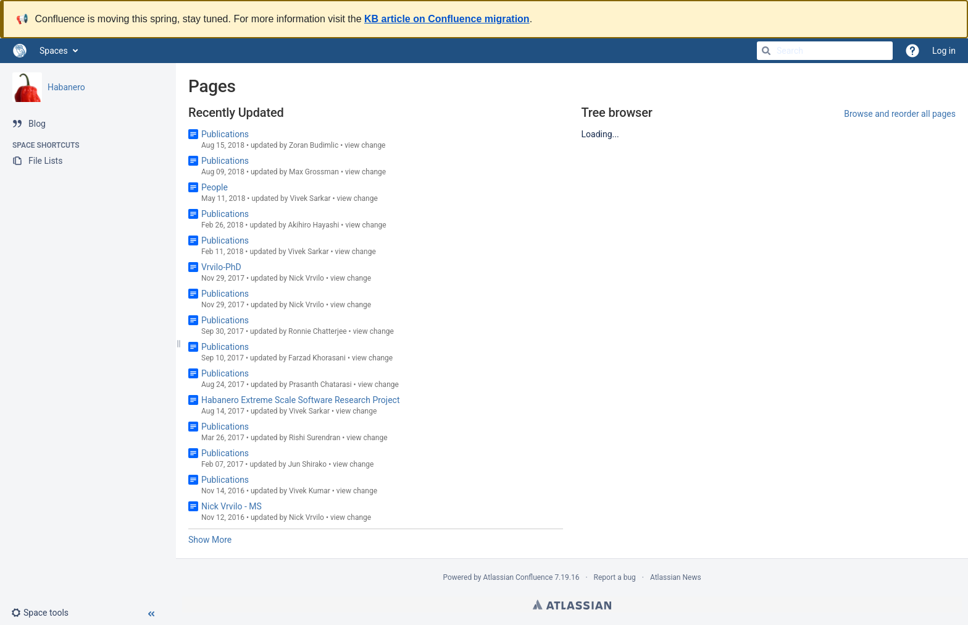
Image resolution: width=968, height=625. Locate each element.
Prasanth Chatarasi (320, 384)
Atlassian (572, 605)
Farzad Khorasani (317, 358)
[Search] (766, 51)
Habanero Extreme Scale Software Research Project (300, 400)
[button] (44, 612)
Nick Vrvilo (306, 278)
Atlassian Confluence (518, 577)
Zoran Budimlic (313, 145)
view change (364, 145)
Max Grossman (314, 172)
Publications (225, 134)
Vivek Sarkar (310, 198)
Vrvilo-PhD (221, 267)
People (214, 187)
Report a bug (615, 577)
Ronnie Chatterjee (317, 331)
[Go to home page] (19, 50)
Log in (944, 51)
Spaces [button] (54, 51)
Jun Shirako (307, 464)
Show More (210, 540)
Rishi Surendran (314, 437)
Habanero (66, 87)
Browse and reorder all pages (900, 114)
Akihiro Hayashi (313, 225)
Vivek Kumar (309, 491)
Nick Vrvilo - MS (231, 506)
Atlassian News (675, 577)
